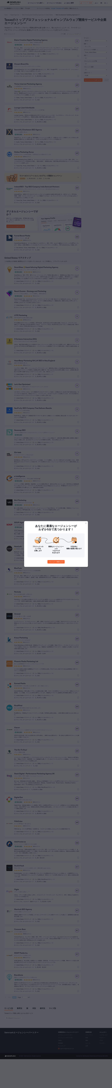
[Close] (86, 523)
